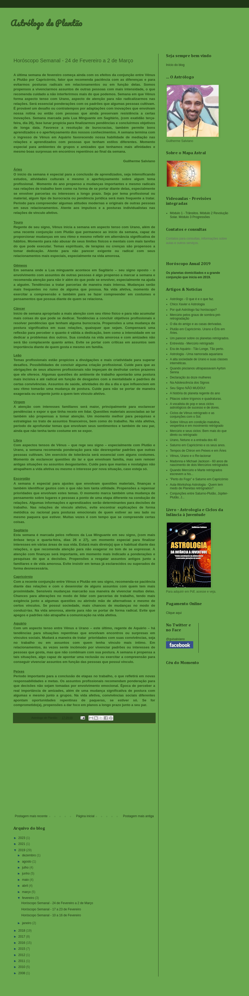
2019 (22, 850)
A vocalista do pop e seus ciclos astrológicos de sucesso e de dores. (194, 405)
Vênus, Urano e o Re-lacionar (190, 456)
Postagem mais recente (31, 816)
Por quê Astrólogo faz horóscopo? (193, 309)
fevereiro (28, 898)
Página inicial (85, 816)
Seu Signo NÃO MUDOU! (187, 388)
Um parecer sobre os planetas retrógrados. (199, 338)
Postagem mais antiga (138, 816)
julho (26, 867)
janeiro (27, 923)
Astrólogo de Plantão (46, 23)
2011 (22, 961)
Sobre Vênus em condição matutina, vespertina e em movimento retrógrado (196, 424)
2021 (22, 844)
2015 (22, 949)
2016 (22, 943)
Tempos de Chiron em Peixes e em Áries (198, 450)
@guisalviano (175, 639)
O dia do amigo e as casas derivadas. (196, 324)
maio (26, 880)
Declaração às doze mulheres (190, 377)
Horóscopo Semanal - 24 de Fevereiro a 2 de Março (57, 903)
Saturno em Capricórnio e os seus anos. (197, 445)
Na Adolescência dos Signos (189, 382)
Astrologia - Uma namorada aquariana (196, 354)
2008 (22, 973)
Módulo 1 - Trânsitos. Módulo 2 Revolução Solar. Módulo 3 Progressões (199, 215)
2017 (22, 936)
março (27, 892)
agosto (27, 861)
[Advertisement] (84, 771)
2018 (22, 930)
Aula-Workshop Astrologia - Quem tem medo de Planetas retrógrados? (196, 486)
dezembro (29, 855)
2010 (22, 967)
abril (25, 885)
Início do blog (175, 65)
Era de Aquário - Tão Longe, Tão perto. (197, 349)
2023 (22, 838)
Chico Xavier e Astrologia (187, 304)
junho (26, 873)
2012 (22, 955)
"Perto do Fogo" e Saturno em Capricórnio (199, 479)
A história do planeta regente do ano (195, 393)
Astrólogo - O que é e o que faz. (192, 299)
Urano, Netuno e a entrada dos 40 (193, 440)
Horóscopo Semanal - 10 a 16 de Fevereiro (51, 915)
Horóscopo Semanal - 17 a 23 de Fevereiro (51, 909)
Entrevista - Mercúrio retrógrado (192, 343)
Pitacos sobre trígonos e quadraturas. (196, 399)
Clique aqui (174, 613)
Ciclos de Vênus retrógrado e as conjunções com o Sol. (192, 414)
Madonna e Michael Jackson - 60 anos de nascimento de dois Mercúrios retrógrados (199, 463)
